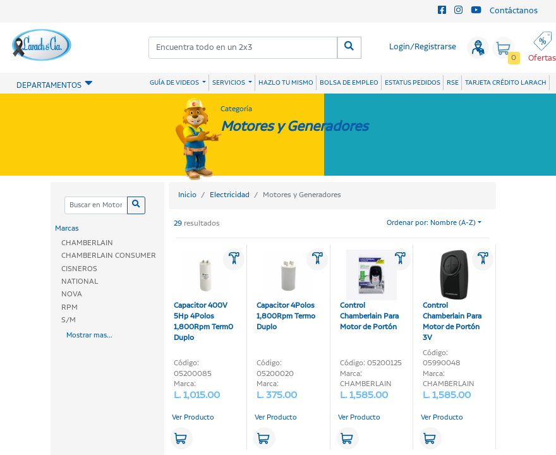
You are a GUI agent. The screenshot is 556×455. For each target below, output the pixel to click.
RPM (69, 307)
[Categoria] (95, 206)
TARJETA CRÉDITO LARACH (506, 83)
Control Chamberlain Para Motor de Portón (369, 291)
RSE (453, 83)
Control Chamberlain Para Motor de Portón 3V (452, 296)
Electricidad (230, 195)
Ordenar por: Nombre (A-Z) (431, 223)
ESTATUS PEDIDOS (412, 83)
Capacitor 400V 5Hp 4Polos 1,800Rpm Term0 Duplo (203, 296)
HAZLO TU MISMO (285, 83)
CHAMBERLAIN (87, 243)
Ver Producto (193, 418)
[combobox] (243, 48)
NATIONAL (79, 281)
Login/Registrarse (422, 47)
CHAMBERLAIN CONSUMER (108, 255)
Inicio (187, 195)
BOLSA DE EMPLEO (349, 83)
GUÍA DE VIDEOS (175, 83)
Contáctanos (514, 11)
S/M (68, 320)
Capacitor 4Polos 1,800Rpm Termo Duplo (286, 291)
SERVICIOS (229, 83)
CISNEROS (79, 269)
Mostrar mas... (89, 336)
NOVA (71, 294)
